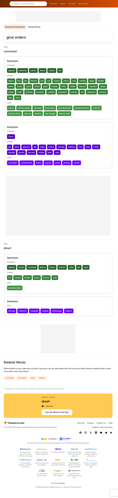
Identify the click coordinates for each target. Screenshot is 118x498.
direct (42, 70)
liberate (11, 152)
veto (57, 152)
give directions (64, 108)
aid (9, 147)
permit (21, 152)
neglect (68, 311)
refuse (41, 152)
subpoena (91, 92)
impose (54, 86)
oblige (103, 86)
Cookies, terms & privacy (102, 427)
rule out (27, 113)
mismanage (57, 311)
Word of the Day (48, 397)
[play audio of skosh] (43, 406)
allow (17, 147)
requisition (62, 92)
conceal (61, 147)
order (19, 92)
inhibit (72, 86)
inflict (63, 86)
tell (60, 70)
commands (22, 378)
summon (102, 92)
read (55, 277)
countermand (26, 163)
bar (25, 81)
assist (42, 147)
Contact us (101, 423)
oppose (48, 163)
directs (42, 378)
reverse (67, 163)
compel (82, 81)
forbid (36, 86)
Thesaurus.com (5, 3)
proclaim (40, 92)
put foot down (14, 113)
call (48, 81)
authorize (23, 70)
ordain (11, 92)
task (10, 98)
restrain (74, 92)
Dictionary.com (113, 3)
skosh (46, 401)
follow (38, 163)
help (88, 147)
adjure (11, 81)
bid (42, 81)
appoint (11, 70)
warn (18, 98)
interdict (93, 86)
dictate (101, 81)
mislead (45, 311)
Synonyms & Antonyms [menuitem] (15, 27)
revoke (77, 163)
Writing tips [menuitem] (83, 4)
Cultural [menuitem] (71, 4)
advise (21, 267)
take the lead (64, 113)
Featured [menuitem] (53, 4)
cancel (51, 147)
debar (91, 81)
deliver (43, 267)
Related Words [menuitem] (34, 27)
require (52, 70)
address (11, 267)
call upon (38, 108)
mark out (96, 108)
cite (74, 81)
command (32, 267)
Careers (90, 423)
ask (35, 147)
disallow (71, 147)
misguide (34, 311)
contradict (12, 163)
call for (33, 70)
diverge (11, 311)
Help (111, 423)
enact (10, 86)
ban (19, 81)
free (80, 147)
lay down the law (82, 108)
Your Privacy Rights (58, 483)
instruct (82, 86)
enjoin (19, 86)
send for (37, 113)
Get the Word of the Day (57, 412)
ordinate (29, 92)
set (82, 92)
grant (45, 86)
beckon (34, 81)
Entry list (80, 423)
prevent (31, 152)
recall (57, 163)
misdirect (23, 311)
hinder (96, 147)
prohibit (51, 92)
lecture (46, 277)
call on (11, 108)
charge (57, 81)
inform (52, 267)
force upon (50, 108)
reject (11, 136)
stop (49, 152)
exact (28, 86)
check (66, 81)
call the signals (24, 108)
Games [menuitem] (62, 4)
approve (26, 147)
